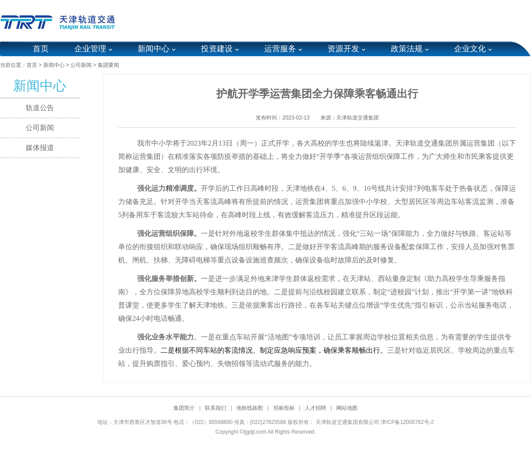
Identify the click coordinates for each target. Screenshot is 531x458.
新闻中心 (153, 48)
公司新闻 (81, 65)
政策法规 (407, 48)
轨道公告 (40, 108)
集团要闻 (108, 65)
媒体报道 (40, 147)
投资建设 (217, 48)
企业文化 (470, 48)
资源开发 (343, 48)
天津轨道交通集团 (357, 118)
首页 (41, 48)
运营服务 (280, 48)
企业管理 (90, 48)
